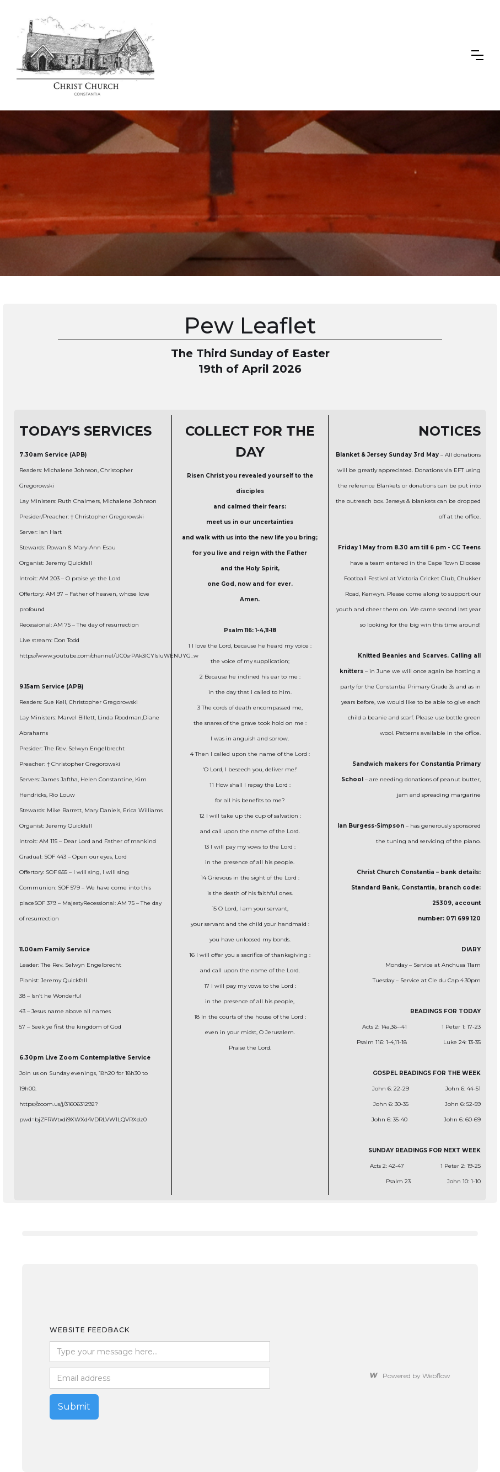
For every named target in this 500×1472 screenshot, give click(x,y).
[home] (85, 55)
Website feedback (90, 1330)
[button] (477, 55)
